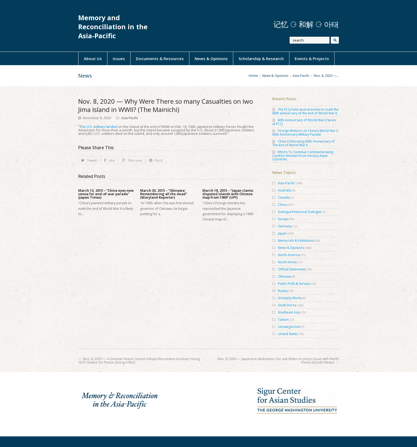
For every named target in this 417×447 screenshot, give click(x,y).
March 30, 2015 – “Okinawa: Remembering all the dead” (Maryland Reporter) (163, 194)
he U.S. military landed (99, 126)
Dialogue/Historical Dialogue (299, 212)
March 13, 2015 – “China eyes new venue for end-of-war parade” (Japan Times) (106, 194)
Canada (284, 197)
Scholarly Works (290, 298)
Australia (284, 190)
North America (289, 255)
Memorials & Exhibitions (296, 240)
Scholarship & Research (261, 58)
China (282, 204)
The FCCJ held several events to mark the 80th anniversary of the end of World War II (305, 111)
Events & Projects (312, 58)
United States (288, 334)
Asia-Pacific (129, 118)
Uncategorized (289, 326)
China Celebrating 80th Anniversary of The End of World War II (303, 143)
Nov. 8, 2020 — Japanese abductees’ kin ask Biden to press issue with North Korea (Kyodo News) (278, 360)
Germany (285, 226)
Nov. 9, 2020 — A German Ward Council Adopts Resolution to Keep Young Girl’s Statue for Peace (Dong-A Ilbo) (139, 360)
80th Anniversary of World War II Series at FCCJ (304, 122)
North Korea (287, 262)
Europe (283, 219)
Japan (282, 233)
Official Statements (292, 269)
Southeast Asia (289, 312)
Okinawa (284, 276)
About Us (93, 58)
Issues (119, 58)
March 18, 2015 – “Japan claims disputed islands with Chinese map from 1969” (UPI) (227, 194)
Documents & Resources (160, 58)
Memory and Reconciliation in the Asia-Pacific (113, 26)
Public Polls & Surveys (294, 283)
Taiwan (283, 319)
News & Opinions (211, 58)
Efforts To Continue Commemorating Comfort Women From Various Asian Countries (302, 155)
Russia (282, 291)
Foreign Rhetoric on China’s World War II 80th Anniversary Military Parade (305, 132)
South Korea (287, 305)
